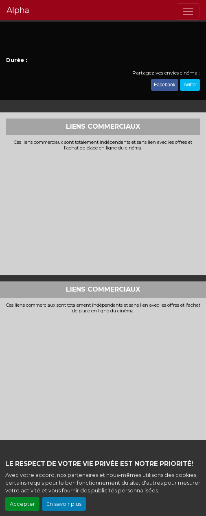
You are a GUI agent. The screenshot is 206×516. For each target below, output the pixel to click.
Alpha (18, 10)
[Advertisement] (103, 212)
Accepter (22, 504)
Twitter (190, 85)
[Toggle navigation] (188, 11)
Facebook (164, 85)
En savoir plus (63, 504)
